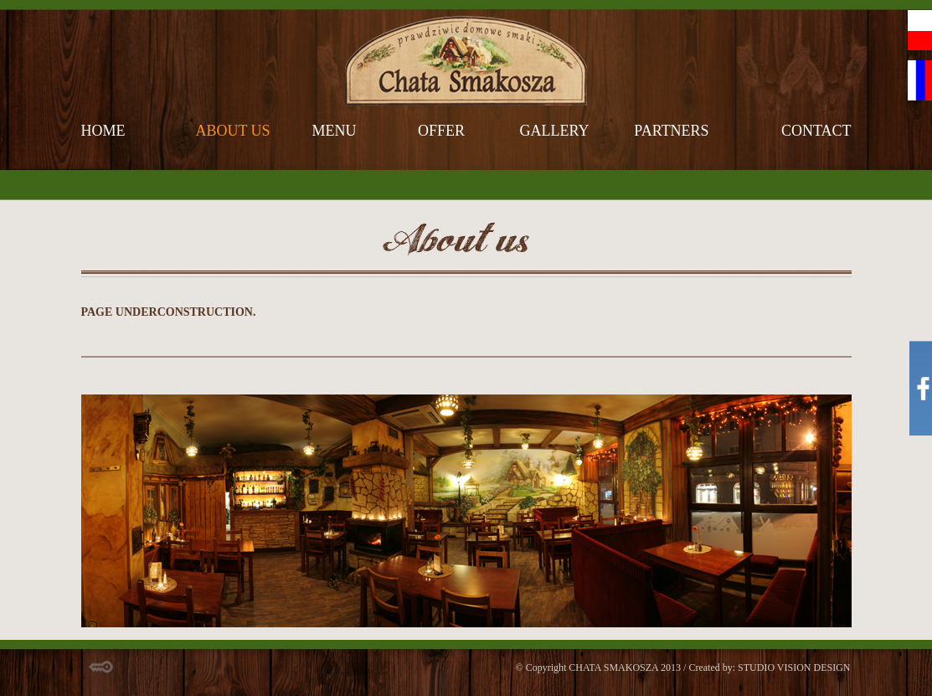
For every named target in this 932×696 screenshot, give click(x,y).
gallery (555, 130)
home (103, 130)
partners (671, 130)
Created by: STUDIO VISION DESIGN (769, 667)
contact (816, 130)
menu (334, 130)
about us (232, 130)
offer (441, 130)
